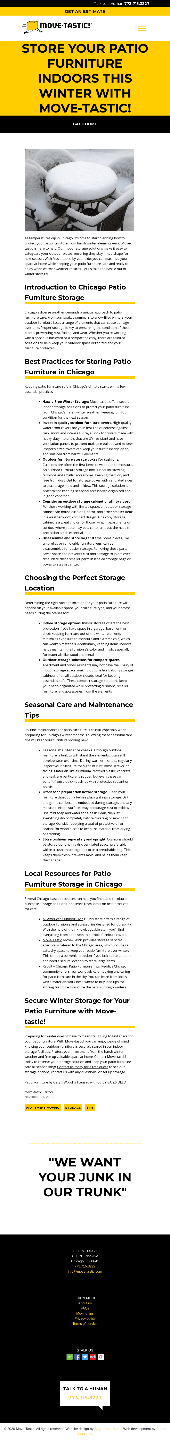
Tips (90, 1108)
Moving (85, 47)
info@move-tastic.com (85, 1271)
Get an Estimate (85, 11)
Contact (85, 75)
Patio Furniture (36, 1082)
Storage (85, 65)
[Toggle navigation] (141, 28)
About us (85, 1303)
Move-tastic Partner (39, 1092)
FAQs (85, 1308)
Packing (85, 56)
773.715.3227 (85, 1266)
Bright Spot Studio (108, 1429)
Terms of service (84, 1324)
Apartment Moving (42, 1108)
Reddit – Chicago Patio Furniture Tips (71, 966)
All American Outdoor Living (64, 919)
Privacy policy (85, 1319)
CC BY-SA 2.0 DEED (111, 1082)
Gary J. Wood (63, 1082)
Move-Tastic (52, 940)
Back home (85, 124)
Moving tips (85, 1313)
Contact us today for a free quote (82, 1067)
